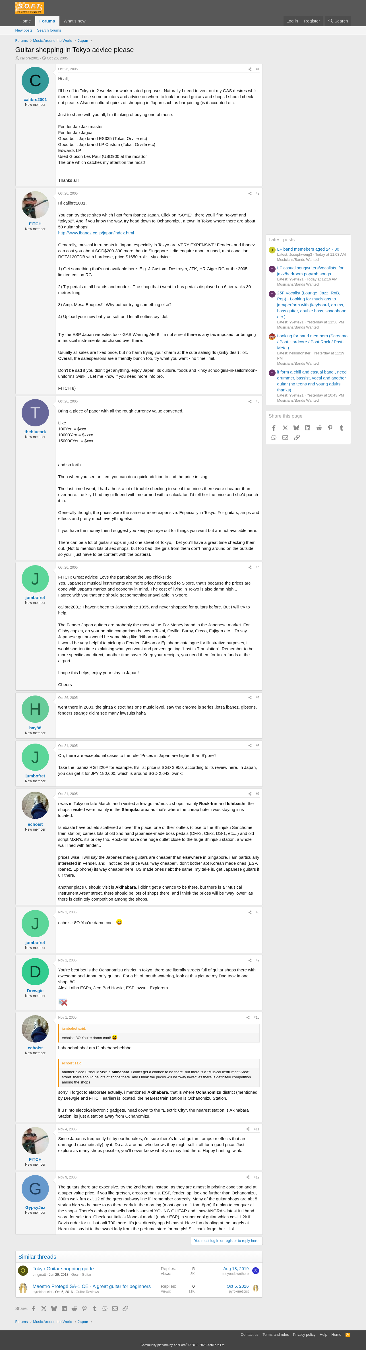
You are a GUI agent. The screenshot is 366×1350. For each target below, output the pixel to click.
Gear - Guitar (81, 1275)
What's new (75, 20)
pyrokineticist (42, 1292)
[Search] (338, 21)
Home (25, 20)
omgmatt (39, 1275)
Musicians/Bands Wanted (298, 259)
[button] (90, 21)
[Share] (250, 69)
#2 (257, 193)
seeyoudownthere (235, 1274)
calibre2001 (29, 58)
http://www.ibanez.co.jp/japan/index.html (96, 232)
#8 (257, 912)
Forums (47, 20)
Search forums (49, 30)
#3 (257, 401)
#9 (257, 960)
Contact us (249, 1334)
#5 (257, 698)
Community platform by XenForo (183, 1345)
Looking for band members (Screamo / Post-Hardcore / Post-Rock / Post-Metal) (312, 341)
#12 (256, 1177)
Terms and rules (275, 1334)
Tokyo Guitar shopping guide (63, 1268)
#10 (256, 1017)
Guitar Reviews (87, 1292)
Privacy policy (304, 1334)
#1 (257, 69)
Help (323, 1334)
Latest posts (282, 239)
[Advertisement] (308, 149)
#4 (257, 567)
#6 (257, 746)
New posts (24, 30)
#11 (256, 1129)
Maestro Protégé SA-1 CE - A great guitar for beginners (92, 1286)
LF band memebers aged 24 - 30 (308, 249)
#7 (257, 794)
